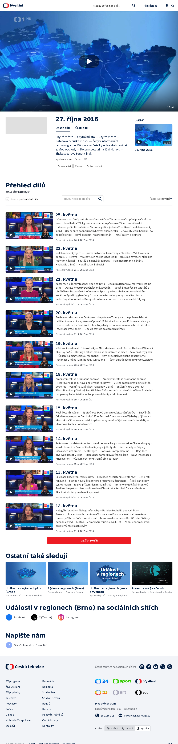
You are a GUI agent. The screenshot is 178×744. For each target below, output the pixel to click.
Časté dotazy (50, 720)
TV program (13, 681)
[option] (112, 728)
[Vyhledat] (100, 198)
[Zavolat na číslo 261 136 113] (104, 715)
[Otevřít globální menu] (170, 5)
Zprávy (78, 166)
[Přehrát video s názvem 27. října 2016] (89, 61)
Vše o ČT (10, 725)
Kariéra (46, 709)
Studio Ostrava (51, 698)
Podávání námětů (52, 714)
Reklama (47, 687)
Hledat (133, 6)
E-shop (10, 714)
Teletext (11, 698)
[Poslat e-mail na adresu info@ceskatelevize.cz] (134, 715)
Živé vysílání (13, 687)
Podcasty (11, 703)
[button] (89, 61)
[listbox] (127, 728)
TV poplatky (13, 692)
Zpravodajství (64, 166)
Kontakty (48, 725)
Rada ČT (47, 703)
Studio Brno (49, 692)
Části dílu (81, 128)
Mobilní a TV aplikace (18, 720)
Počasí (9, 709)
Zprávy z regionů (94, 166)
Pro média (48, 681)
